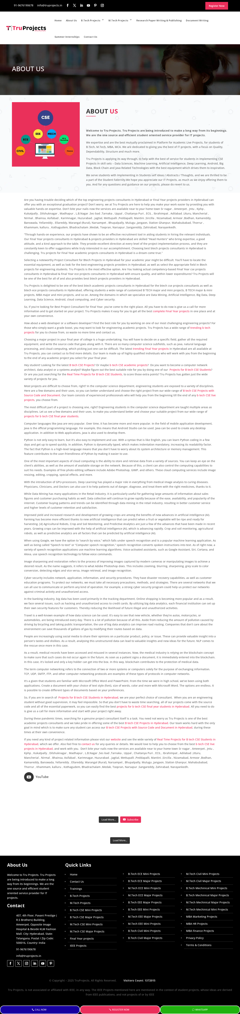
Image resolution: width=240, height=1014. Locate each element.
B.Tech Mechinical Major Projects (207, 877)
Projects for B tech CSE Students (190, 369)
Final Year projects (82, 920)
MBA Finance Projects (200, 912)
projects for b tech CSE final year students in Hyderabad (153, 706)
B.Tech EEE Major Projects (145, 884)
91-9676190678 (26, 931)
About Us (71, 20)
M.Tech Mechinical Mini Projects (207, 891)
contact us (88, 744)
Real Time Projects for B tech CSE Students (94, 374)
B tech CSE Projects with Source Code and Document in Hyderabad (149, 727)
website (116, 739)
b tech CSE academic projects (129, 365)
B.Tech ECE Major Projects (145, 862)
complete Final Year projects (171, 311)
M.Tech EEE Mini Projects (144, 905)
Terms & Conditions (198, 926)
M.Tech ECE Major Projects (145, 877)
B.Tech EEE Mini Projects (144, 891)
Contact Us (90, 36)
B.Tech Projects (90, 20)
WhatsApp (201, 1009)
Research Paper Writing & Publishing (159, 20)
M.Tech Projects (118, 20)
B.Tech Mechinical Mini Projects (206, 869)
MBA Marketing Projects (201, 898)
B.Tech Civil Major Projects (145, 919)
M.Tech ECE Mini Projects (144, 869)
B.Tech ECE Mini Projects (144, 855)
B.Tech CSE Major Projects (87, 898)
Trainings (76, 870)
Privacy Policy (195, 919)
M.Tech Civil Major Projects (203, 862)
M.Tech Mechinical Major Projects (208, 884)
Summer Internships (67, 36)
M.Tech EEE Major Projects (145, 898)
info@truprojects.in (28, 937)
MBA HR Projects (197, 905)
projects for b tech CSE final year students (51, 416)
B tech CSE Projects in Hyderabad (146, 723)
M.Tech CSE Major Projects (87, 913)
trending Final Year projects (151, 349)
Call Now (41, 1009)
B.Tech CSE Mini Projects (86, 891)
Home (58, 20)
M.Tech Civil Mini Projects (202, 855)
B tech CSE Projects (81, 365)
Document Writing (197, 20)
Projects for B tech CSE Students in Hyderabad (88, 697)
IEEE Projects (78, 927)
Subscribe (130, 801)
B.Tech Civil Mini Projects (144, 912)
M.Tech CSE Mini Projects (86, 906)
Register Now (121, 1009)
